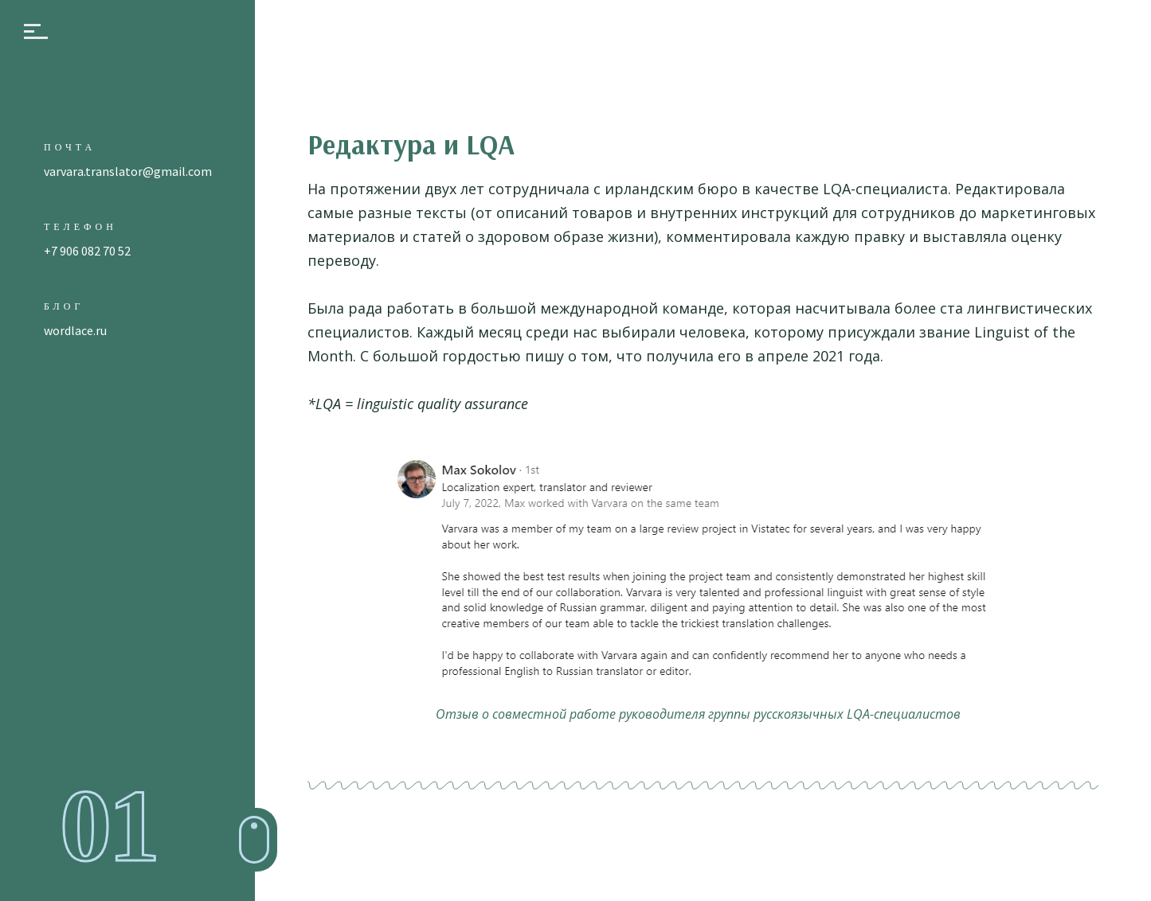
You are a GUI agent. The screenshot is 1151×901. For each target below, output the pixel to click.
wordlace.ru (75, 330)
